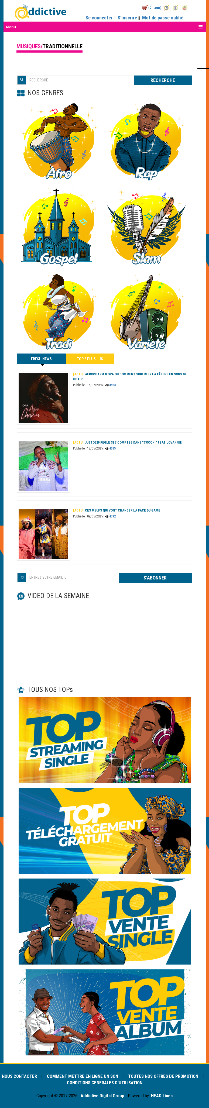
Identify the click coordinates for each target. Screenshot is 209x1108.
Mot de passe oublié (162, 17)
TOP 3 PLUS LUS (90, 359)
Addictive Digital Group (102, 1095)
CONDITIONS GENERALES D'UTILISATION (104, 1082)
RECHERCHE (162, 80)
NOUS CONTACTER (20, 1076)
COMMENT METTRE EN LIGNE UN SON (83, 1076)
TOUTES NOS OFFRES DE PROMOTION (163, 1076)
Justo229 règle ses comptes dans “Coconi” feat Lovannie (127, 442)
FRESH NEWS (41, 360)
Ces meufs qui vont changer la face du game (116, 510)
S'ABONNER (155, 578)
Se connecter (98, 17)
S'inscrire (127, 17)
